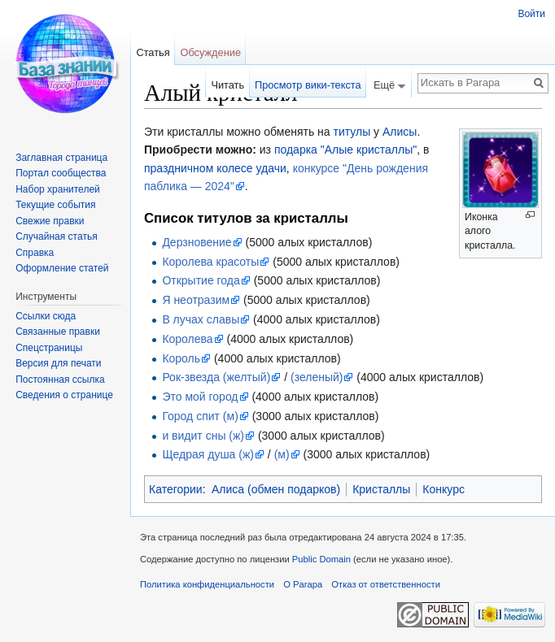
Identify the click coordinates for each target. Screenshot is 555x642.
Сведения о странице (64, 395)
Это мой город (200, 396)
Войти (531, 14)
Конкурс (443, 489)
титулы (352, 131)
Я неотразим (195, 299)
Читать (227, 85)
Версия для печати (58, 363)
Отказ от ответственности (385, 584)
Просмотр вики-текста (308, 85)
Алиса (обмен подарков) (276, 489)
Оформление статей (61, 268)
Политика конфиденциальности (207, 584)
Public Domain (321, 559)
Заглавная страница (61, 157)
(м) (282, 454)
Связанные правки (57, 331)
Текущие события (55, 204)
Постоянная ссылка (59, 379)
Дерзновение (196, 242)
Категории (176, 489)
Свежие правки (49, 221)
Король (181, 358)
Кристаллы (381, 489)
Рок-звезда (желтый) (216, 377)
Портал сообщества (60, 173)
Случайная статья (56, 236)
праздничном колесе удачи (215, 168)
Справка (34, 252)
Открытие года (200, 280)
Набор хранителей (57, 189)
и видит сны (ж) (203, 435)
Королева (187, 338)
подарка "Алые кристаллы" (345, 149)
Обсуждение (210, 52)
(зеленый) (317, 377)
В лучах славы (200, 319)
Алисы (399, 131)
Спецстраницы (48, 348)
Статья (152, 52)
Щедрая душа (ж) (208, 454)
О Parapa (302, 584)
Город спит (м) (200, 416)
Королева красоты (210, 261)
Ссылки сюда (45, 316)
